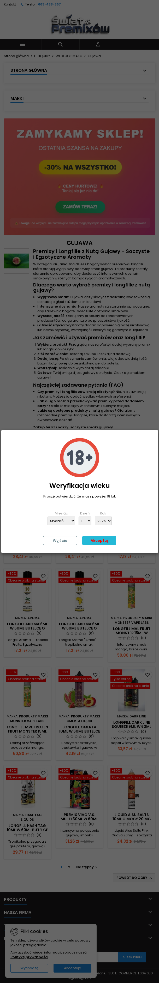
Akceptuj (99, 540)
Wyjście (60, 540)
